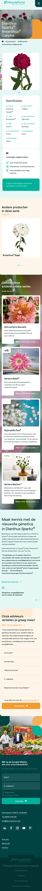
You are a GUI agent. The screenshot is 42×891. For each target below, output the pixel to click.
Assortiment (11, 41)
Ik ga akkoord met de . (20, 700)
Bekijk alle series (8, 291)
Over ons (5, 839)
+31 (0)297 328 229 (9, 817)
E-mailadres (8, 679)
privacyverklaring (29, 700)
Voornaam (8, 653)
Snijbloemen (22, 41)
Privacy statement (21, 881)
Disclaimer (21, 876)
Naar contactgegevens (12, 625)
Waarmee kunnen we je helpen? (16, 688)
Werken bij (6, 843)
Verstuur (19, 801)
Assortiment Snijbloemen (12, 44)
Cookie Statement (21, 870)
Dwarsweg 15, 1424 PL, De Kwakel (14, 812)
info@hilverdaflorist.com (11, 821)
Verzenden (19, 706)
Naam (6, 777)
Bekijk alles (6, 214)
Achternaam (9, 661)
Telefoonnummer (11, 670)
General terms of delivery (21, 886)
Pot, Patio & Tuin (10, 795)
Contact (5, 847)
